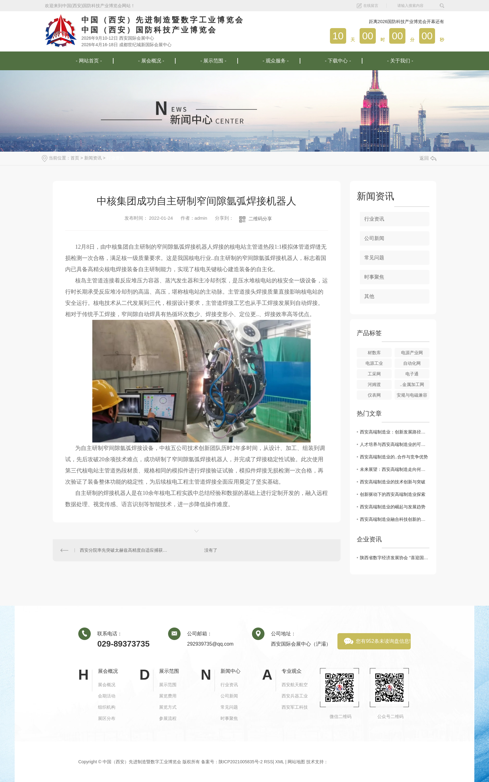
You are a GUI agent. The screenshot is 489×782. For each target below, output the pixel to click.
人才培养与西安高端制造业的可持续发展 (394, 444)
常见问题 (374, 257)
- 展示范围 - (213, 60)
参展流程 (168, 718)
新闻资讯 (93, 157)
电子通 (412, 373)
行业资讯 (115, 157)
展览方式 (168, 707)
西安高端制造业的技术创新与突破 (392, 481)
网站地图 (296, 761)
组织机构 (106, 707)
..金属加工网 (412, 384)
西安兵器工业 (295, 695)
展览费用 (168, 695)
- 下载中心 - (338, 60)
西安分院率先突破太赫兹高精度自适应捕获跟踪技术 (125, 550)
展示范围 (168, 684)
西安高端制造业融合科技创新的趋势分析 (394, 519)
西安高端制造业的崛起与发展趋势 (392, 506)
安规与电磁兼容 (412, 395)
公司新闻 (374, 238)
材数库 (374, 352)
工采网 (374, 373)
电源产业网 (412, 352)
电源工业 (374, 363)
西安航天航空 (295, 684)
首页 (74, 157)
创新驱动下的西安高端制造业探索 (392, 494)
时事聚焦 (374, 277)
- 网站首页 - (89, 60)
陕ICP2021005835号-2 (241, 761)
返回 (427, 158)
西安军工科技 (295, 707)
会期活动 (106, 695)
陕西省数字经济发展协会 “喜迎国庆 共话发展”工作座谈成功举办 (394, 557)
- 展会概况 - (151, 60)
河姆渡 (374, 384)
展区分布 (106, 718)
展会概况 (106, 684)
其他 (369, 296)
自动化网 (412, 363)
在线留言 (370, 5)
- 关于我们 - (400, 60)
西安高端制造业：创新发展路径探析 (394, 431)
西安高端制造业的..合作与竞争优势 (394, 456)
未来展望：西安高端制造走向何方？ (394, 469)
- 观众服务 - (276, 60)
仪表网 (374, 395)
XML (279, 761)
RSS (268, 761)
